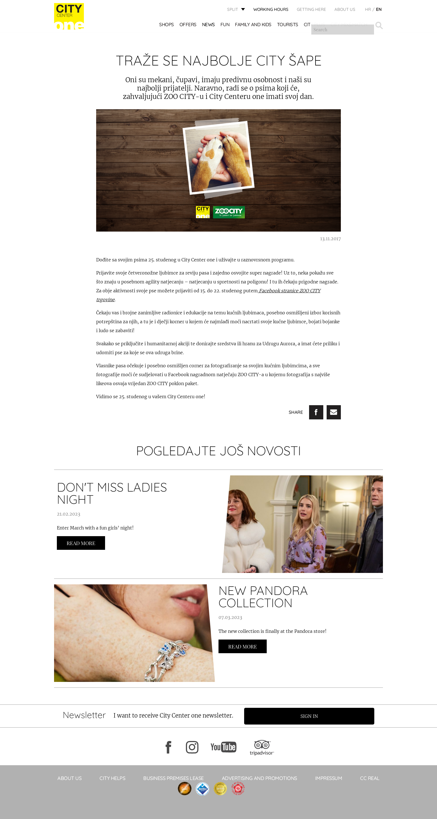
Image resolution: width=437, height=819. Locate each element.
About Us (344, 10)
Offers (188, 25)
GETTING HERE (311, 10)
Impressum (328, 778)
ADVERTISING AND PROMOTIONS (259, 778)
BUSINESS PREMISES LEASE (173, 778)
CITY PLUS (315, 25)
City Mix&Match (349, 25)
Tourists (287, 25)
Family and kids (253, 25)
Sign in (312, 716)
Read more (81, 543)
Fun (225, 25)
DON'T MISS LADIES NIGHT (112, 493)
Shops (166, 25)
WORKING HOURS (270, 10)
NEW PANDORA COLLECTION (263, 596)
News (208, 25)
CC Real (370, 778)
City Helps (112, 778)
